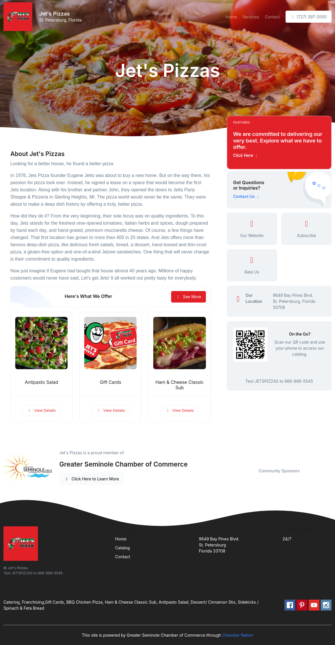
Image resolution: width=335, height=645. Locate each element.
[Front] (19, 16)
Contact (272, 16)
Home (231, 16)
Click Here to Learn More (91, 478)
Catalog (122, 547)
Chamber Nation (237, 635)
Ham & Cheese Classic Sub (180, 385)
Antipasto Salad (41, 382)
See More (188, 296)
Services (251, 16)
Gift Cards (110, 382)
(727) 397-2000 (308, 16)
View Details (41, 410)
